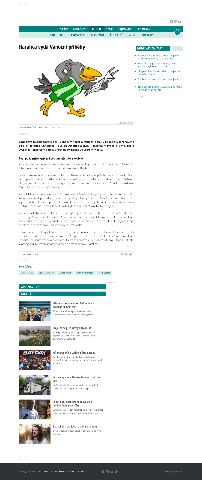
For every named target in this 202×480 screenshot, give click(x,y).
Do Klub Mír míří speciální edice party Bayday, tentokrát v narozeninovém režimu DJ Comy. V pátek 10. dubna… (77, 360)
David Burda (65, 272)
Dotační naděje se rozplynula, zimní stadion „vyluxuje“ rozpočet (157, 65)
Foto (52, 35)
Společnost (80, 29)
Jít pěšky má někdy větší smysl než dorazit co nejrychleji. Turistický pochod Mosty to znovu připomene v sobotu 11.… (74, 335)
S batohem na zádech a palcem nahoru (75, 426)
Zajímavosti (126, 29)
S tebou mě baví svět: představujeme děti (158, 80)
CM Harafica (27, 272)
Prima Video (78, 35)
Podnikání (144, 29)
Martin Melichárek (85, 272)
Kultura (96, 29)
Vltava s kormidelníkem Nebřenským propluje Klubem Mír (73, 305)
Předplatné (116, 35)
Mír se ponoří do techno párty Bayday (74, 352)
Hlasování (97, 35)
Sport (109, 29)
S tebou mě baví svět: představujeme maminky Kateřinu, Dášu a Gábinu (158, 57)
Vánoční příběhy (46, 272)
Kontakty (148, 35)
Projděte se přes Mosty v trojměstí (72, 328)
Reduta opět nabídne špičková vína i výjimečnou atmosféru (72, 403)
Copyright (177, 472)
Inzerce (132, 35)
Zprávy (63, 29)
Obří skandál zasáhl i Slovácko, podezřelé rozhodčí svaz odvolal (160, 88)
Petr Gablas (104, 272)
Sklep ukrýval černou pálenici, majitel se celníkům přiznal (159, 73)
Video (62, 35)
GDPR (166, 472)
